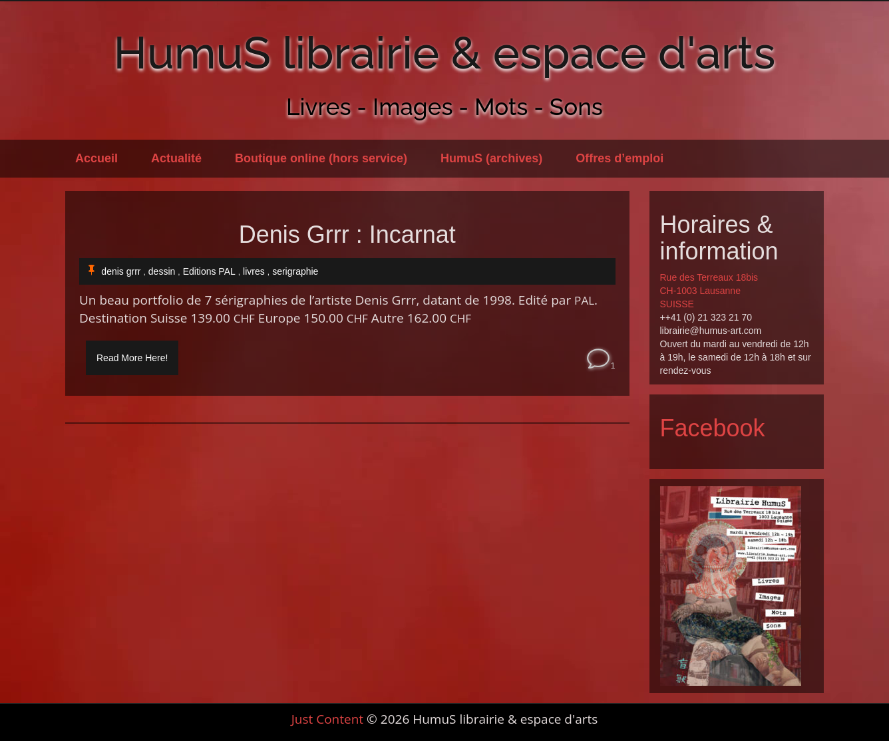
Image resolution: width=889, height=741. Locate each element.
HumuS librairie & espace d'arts (445, 52)
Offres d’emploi (619, 158)
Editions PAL (209, 271)
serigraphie (295, 271)
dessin (161, 271)
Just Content (327, 719)
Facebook (712, 428)
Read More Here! (132, 358)
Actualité (176, 158)
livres (254, 271)
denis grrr (120, 271)
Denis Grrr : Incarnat (347, 235)
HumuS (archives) (491, 158)
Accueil (96, 158)
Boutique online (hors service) (321, 158)
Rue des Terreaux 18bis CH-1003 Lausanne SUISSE (709, 290)
